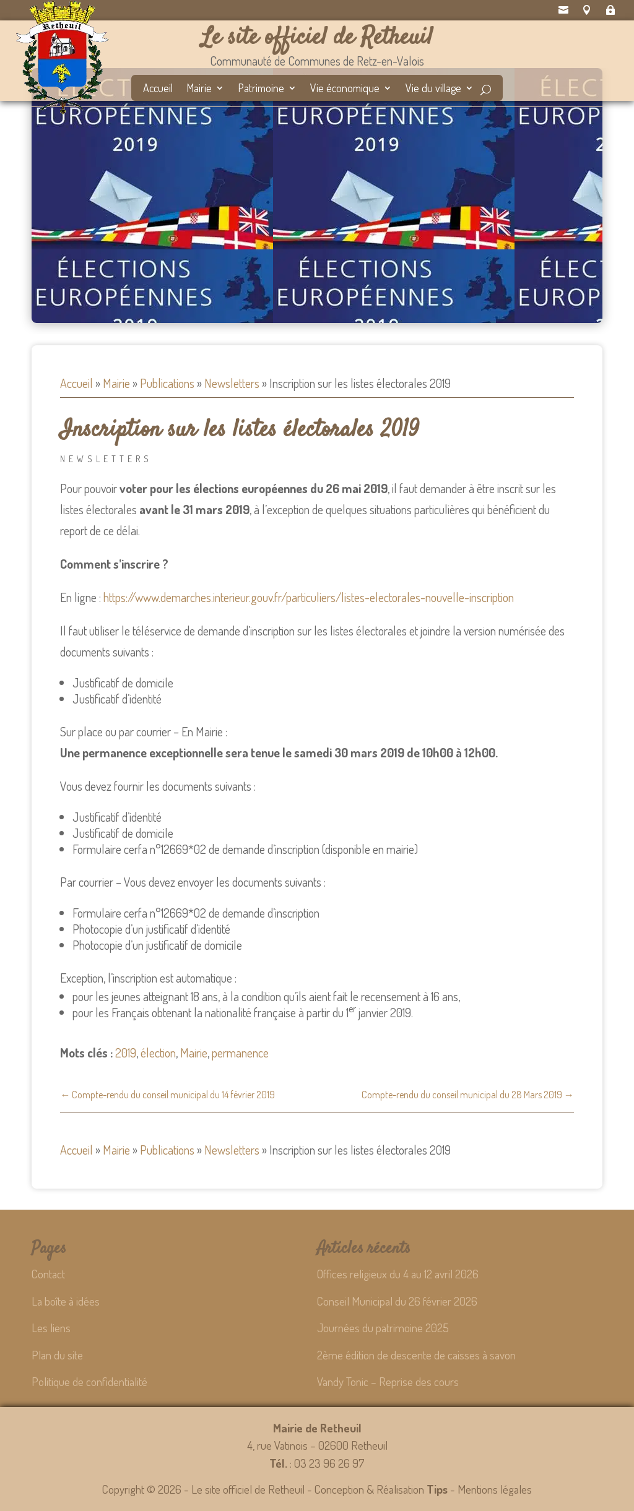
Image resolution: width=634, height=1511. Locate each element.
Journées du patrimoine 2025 (383, 1327)
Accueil (158, 89)
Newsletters (231, 383)
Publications (167, 383)
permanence (240, 1052)
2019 (125, 1052)
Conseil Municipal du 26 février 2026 (397, 1301)
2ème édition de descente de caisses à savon (416, 1354)
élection (158, 1052)
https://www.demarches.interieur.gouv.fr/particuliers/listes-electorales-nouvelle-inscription (308, 597)
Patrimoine (261, 89)
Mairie (199, 89)
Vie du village (433, 89)
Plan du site (57, 1354)
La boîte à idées (66, 1301)
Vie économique (345, 89)
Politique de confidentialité (89, 1381)
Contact (48, 1273)
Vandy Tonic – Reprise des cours (388, 1381)
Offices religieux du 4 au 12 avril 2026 (398, 1273)
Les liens (51, 1327)
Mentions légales (495, 1489)
